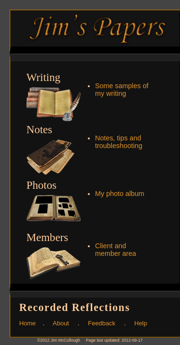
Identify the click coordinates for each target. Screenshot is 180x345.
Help (140, 323)
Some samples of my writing (121, 89)
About (61, 323)
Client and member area (115, 249)
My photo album (119, 193)
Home (27, 323)
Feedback (101, 323)
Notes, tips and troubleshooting (118, 142)
